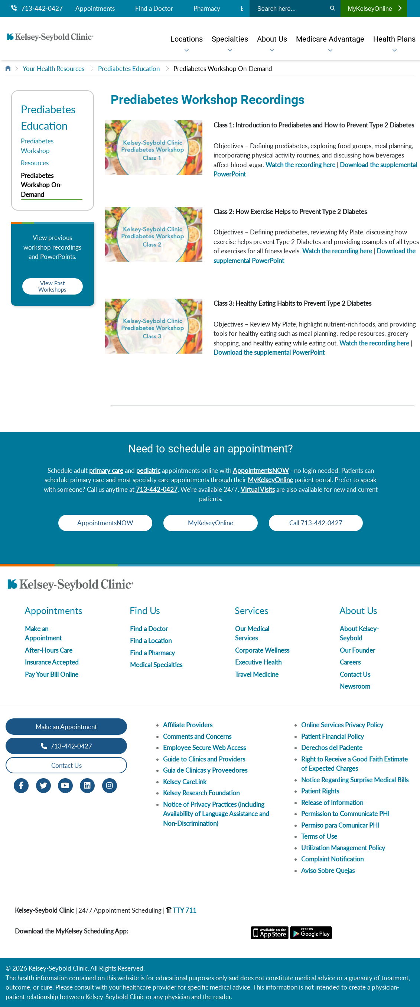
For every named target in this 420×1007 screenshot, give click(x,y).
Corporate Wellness (262, 650)
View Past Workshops (52, 286)
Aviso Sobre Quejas (328, 870)
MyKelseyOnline (374, 8)
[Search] (332, 8)
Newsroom (355, 686)
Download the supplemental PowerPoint (269, 352)
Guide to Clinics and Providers (204, 759)
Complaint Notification (332, 859)
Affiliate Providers (187, 725)
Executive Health (258, 662)
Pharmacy (206, 8)
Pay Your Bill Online (51, 674)
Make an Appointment (66, 727)
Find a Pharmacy (152, 653)
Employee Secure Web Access (204, 747)
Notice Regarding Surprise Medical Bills (354, 780)
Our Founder (357, 650)
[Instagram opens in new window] (109, 785)
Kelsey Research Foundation (201, 793)
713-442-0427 (37, 8)
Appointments (95, 8)
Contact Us (355, 674)
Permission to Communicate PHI (345, 814)
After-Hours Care (48, 650)
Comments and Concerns (197, 736)
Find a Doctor (154, 8)
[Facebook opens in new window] (21, 785)
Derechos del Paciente (331, 747)
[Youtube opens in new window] (65, 785)
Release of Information (332, 802)
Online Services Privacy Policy (342, 725)
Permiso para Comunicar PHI (340, 825)
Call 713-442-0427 (318, 523)
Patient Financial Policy (332, 736)
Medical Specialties (156, 665)
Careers (350, 662)
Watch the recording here (300, 165)
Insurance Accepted (52, 662)
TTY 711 (181, 910)
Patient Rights (320, 791)
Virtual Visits (258, 489)
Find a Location (151, 640)
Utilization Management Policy (343, 848)
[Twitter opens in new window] (43, 785)
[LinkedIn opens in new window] (87, 785)
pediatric (148, 470)
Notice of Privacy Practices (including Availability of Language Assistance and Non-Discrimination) (216, 813)
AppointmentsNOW (261, 470)
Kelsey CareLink (184, 782)
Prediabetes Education (129, 68)
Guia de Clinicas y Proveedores (205, 770)
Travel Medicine (257, 674)
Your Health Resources (53, 68)
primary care (106, 470)
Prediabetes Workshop (37, 146)
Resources (35, 163)
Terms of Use (319, 836)
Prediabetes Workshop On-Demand (222, 68)
